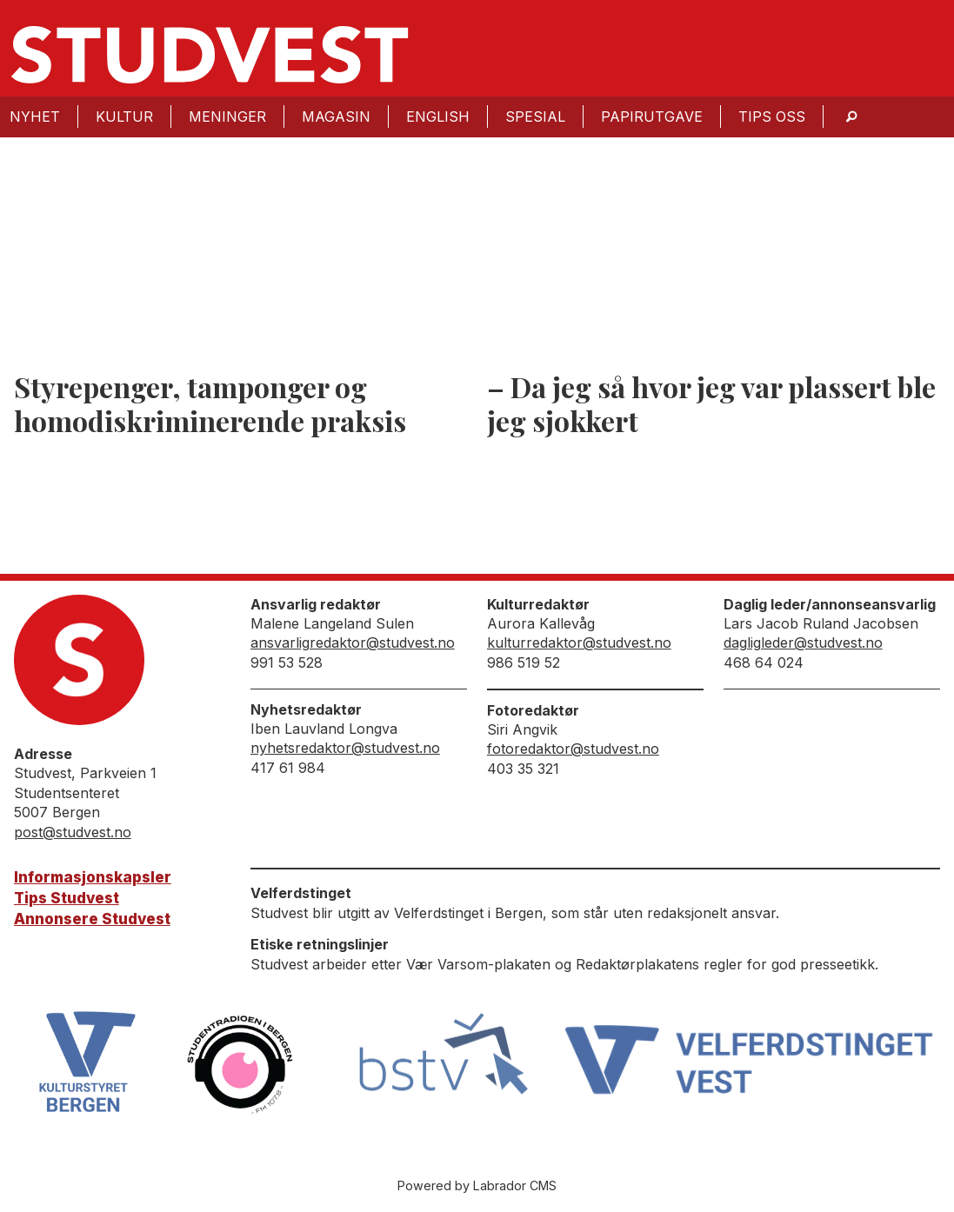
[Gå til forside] (209, 54)
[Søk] (851, 117)
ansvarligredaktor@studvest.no (352, 642)
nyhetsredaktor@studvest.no (345, 747)
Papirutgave (652, 116)
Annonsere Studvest (92, 919)
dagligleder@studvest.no (803, 642)
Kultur (124, 116)
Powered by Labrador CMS (477, 1185)
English (438, 116)
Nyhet (35, 116)
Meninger (227, 116)
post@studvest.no (72, 832)
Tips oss (771, 116)
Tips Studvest (66, 898)
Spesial (535, 116)
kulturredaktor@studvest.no (579, 642)
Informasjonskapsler (92, 877)
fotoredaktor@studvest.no (573, 748)
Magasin (336, 116)
